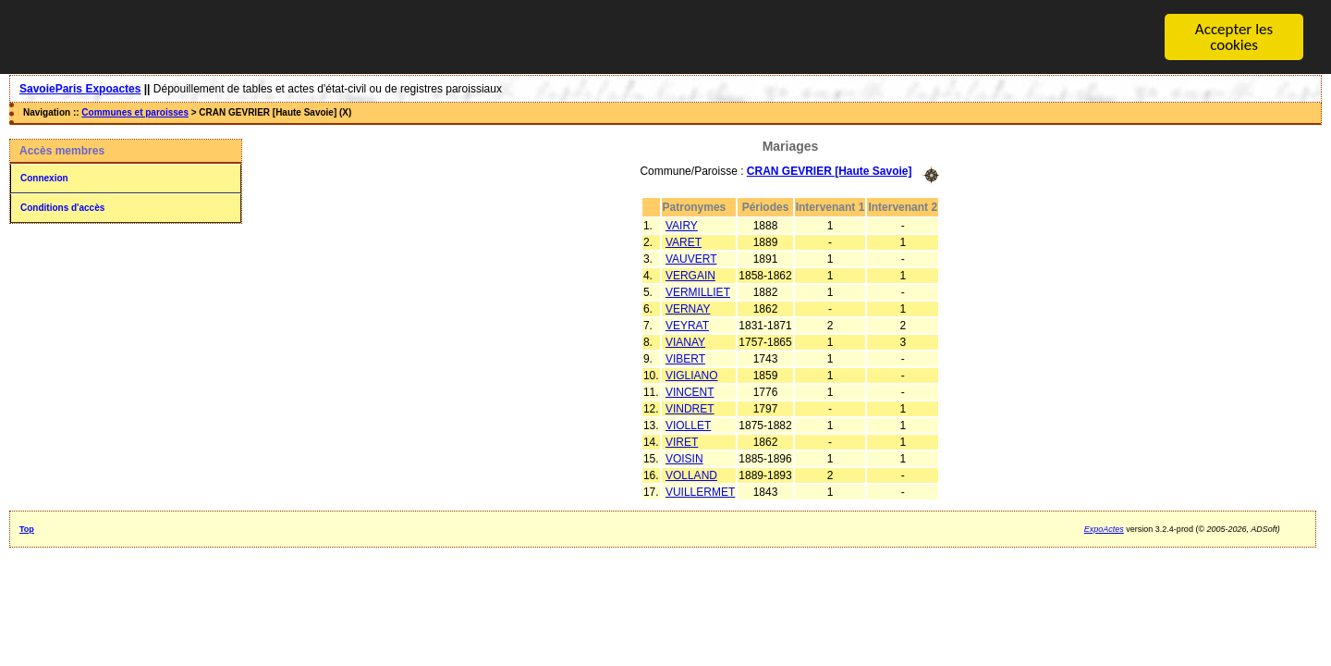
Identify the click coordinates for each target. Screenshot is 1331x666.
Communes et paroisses (135, 112)
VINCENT (690, 391)
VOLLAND (691, 474)
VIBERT (685, 358)
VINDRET (690, 407)
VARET (684, 241)
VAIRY (682, 224)
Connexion (44, 178)
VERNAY (688, 308)
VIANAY (685, 341)
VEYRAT (687, 324)
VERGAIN (690, 274)
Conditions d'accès (62, 208)
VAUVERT (691, 258)
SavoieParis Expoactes (79, 88)
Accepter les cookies (1234, 37)
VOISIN (684, 457)
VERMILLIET (698, 291)
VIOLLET (688, 424)
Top (26, 528)
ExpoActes (1104, 528)
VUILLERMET (700, 491)
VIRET (682, 441)
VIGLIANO (692, 374)
